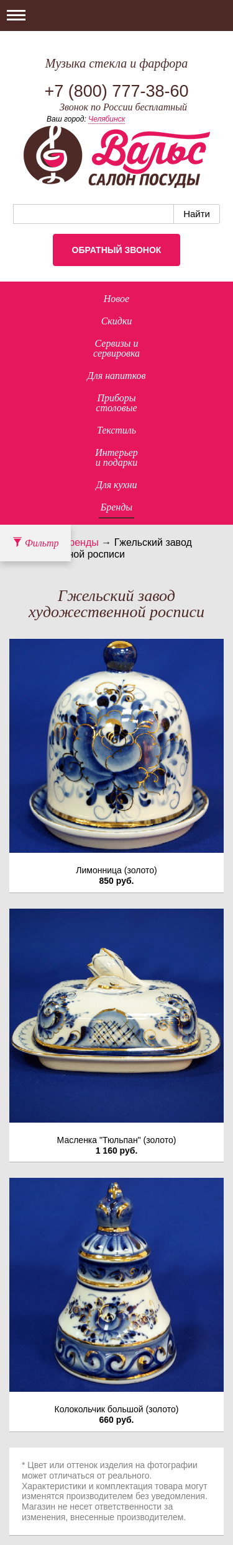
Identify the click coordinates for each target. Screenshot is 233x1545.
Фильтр (35, 543)
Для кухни (116, 484)
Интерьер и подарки (116, 457)
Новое (116, 298)
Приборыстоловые (116, 403)
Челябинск (106, 119)
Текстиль (116, 430)
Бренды (116, 507)
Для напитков (117, 375)
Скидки (116, 321)
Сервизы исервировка (116, 348)
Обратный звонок (117, 250)
